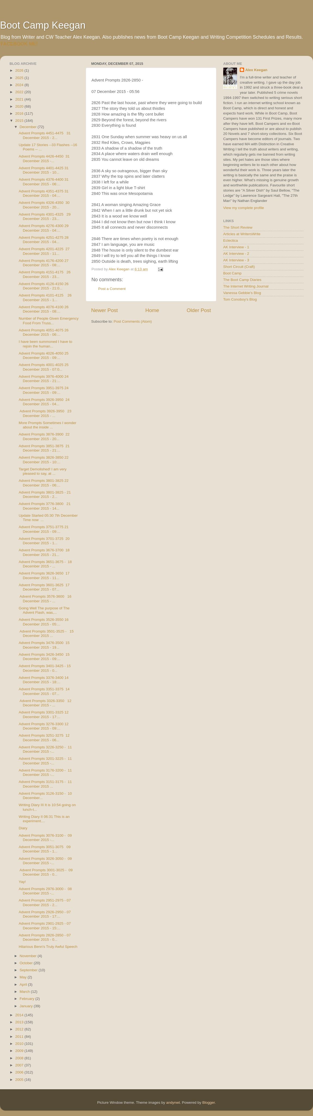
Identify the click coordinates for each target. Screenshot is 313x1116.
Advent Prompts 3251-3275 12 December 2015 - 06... (44, 737)
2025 (19, 78)
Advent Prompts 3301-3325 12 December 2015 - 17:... (44, 714)
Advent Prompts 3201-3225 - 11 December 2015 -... (45, 761)
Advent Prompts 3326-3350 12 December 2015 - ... (45, 703)
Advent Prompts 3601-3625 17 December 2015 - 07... (44, 587)
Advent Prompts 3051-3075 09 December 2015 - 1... (45, 849)
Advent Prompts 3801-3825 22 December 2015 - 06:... (44, 483)
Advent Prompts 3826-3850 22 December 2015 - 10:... (44, 459)
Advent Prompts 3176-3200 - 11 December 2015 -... (45, 772)
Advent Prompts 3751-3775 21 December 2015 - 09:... (44, 529)
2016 (19, 113)
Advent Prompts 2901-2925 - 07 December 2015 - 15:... (45, 925)
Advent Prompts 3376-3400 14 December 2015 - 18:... (44, 680)
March (25, 992)
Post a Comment (112, 289)
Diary (23, 828)
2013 (19, 1022)
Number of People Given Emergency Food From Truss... (49, 320)
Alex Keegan (256, 70)
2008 (19, 1058)
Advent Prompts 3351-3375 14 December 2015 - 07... (44, 691)
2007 (19, 1065)
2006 (19, 1072)
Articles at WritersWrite (241, 234)
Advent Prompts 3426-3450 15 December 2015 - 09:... (44, 656)
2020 (19, 106)
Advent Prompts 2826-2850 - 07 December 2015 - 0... (45, 937)
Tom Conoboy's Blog (240, 299)
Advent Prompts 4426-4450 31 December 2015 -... (44, 158)
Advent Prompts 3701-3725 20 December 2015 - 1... (44, 541)
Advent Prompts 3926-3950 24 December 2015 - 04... (44, 402)
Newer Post (104, 310)
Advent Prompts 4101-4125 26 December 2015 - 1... (45, 297)
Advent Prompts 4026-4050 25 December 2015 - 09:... (44, 355)
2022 (19, 92)
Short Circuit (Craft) (239, 267)
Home (152, 310)
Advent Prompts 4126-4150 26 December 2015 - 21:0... (44, 286)
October (27, 963)
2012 (19, 1029)
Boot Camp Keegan (42, 25)
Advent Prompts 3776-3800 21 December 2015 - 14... (45, 506)
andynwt (173, 1102)
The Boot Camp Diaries (242, 280)
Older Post (199, 310)
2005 (19, 1080)
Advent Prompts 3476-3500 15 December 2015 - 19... (44, 645)
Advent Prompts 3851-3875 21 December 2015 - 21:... (44, 448)
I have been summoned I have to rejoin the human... (45, 344)
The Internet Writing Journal (245, 286)
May (23, 977)
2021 (19, 99)
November (29, 956)
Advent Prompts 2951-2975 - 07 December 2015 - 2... (45, 902)
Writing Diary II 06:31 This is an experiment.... (44, 819)
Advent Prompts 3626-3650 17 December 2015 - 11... (44, 575)
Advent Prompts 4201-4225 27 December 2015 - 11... (44, 251)
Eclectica (230, 240)
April (24, 984)
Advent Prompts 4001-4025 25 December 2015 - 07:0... (44, 367)
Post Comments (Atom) (133, 321)
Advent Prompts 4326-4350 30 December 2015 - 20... (44, 205)
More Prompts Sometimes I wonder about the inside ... (47, 425)
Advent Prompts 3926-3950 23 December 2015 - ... (45, 413)
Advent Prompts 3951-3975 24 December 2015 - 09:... (44, 390)
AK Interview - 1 (236, 247)
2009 (19, 1051)
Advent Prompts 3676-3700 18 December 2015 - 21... (44, 552)
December (29, 127)
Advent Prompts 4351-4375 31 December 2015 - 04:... (44, 193)
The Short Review (237, 227)
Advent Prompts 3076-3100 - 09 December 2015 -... (45, 837)
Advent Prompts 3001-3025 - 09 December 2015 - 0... (46, 872)
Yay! (22, 882)
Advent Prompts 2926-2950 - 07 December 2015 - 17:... (45, 914)
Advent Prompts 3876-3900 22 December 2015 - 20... (44, 436)
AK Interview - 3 (236, 260)
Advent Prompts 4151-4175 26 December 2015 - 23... (45, 274)
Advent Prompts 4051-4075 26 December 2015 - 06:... (44, 332)
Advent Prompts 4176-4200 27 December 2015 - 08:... (44, 263)
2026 (19, 70)
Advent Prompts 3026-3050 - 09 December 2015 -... (45, 861)
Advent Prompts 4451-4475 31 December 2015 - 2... (45, 135)
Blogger (208, 1102)
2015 (19, 121)
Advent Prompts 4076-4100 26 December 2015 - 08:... (44, 309)
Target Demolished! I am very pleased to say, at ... (43, 471)
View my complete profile (243, 208)
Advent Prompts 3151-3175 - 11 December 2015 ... (45, 784)
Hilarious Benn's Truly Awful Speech (48, 947)
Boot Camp (232, 273)
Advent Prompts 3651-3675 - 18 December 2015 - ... (45, 564)
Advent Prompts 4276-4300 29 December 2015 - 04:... (44, 228)
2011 (19, 1037)
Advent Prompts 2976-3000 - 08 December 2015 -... (45, 891)
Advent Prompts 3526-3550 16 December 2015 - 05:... (44, 622)
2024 (19, 85)
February (27, 999)
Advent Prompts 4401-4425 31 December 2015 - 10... (44, 170)
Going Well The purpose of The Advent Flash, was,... (44, 610)
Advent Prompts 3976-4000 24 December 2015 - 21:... (44, 378)
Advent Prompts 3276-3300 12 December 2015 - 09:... (44, 726)
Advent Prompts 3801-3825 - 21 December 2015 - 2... (45, 494)
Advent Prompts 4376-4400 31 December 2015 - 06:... (44, 181)
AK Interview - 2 (236, 254)
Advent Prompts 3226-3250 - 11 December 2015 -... (45, 749)
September (29, 970)
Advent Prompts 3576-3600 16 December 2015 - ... (45, 598)
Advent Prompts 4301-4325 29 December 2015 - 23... (45, 216)
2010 (19, 1044)
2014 (19, 1015)
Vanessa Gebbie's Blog (242, 293)
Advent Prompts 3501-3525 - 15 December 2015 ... (46, 633)
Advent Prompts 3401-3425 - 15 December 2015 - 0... (45, 668)
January (27, 1006)
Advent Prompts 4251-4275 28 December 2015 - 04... (44, 239)
